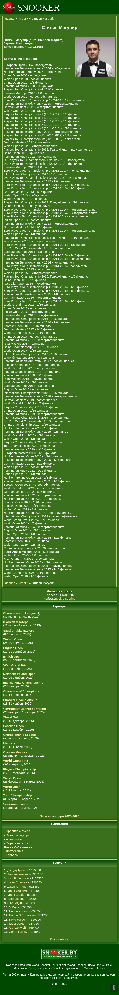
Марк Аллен (17, 923)
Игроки (23, 18)
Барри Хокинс (18, 911)
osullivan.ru (73, 977)
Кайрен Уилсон (18, 874)
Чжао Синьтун (17, 882)
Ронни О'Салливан (22, 915)
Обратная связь (17, 843)
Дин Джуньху (18, 931)
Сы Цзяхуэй (17, 927)
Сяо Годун (14, 903)
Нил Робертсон (18, 878)
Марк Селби (15, 894)
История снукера (18, 835)
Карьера (12, 855)
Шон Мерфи (16, 898)
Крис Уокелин (18, 919)
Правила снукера (18, 831)
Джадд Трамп (16, 870)
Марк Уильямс (17, 890)
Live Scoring (67, 598)
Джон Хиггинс (16, 886)
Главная (9, 18)
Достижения (14, 851)
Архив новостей (17, 839)
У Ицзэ (14, 907)
